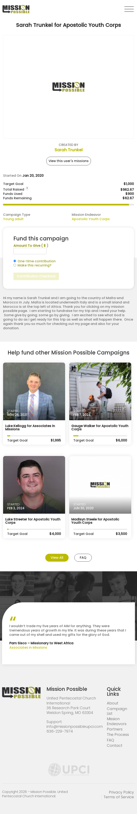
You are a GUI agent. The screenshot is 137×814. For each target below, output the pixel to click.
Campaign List (117, 711)
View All (57, 557)
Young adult (13, 219)
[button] (129, 9)
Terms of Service (119, 797)
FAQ (83, 557)
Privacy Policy (121, 792)
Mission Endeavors (116, 721)
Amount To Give (30, 246)
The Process (118, 734)
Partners (115, 729)
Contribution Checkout (36, 276)
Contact (114, 745)
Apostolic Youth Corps (91, 219)
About (112, 703)
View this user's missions (69, 161)
